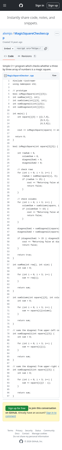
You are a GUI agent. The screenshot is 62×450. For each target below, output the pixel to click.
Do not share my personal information (31, 436)
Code (9, 56)
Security (29, 430)
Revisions (27, 56)
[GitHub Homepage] (21, 441)
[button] (45, 48)
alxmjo (7, 33)
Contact (25, 433)
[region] (31, 238)
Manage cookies (39, 433)
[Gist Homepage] (21, 5)
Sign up (53, 5)
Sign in (40, 5)
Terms (10, 430)
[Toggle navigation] (5, 5)
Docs (17, 433)
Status (38, 430)
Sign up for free (16, 408)
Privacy (19, 430)
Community (49, 430)
